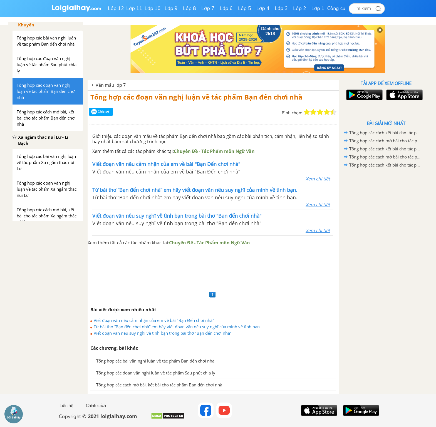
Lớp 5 (244, 8)
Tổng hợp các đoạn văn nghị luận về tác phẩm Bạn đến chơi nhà (196, 96)
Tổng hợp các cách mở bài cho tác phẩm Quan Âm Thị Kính (385, 140)
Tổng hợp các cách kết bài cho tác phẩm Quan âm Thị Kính (385, 132)
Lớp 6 (226, 8)
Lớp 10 (153, 8)
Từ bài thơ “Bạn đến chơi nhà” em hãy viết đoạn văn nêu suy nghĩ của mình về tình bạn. (177, 326)
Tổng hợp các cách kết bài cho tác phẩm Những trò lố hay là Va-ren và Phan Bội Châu (385, 165)
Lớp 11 (134, 8)
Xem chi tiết (318, 179)
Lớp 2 (299, 8)
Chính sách (96, 406)
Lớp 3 (281, 8)
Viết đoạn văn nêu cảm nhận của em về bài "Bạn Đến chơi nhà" (154, 320)
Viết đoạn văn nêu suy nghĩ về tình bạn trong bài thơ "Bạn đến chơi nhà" (163, 333)
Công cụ (336, 8)
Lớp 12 (116, 8)
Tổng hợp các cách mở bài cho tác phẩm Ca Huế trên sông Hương (385, 157)
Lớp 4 (262, 8)
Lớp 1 (317, 8)
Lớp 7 (207, 8)
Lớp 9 (171, 8)
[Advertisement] (213, 268)
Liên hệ (66, 406)
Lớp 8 (189, 8)
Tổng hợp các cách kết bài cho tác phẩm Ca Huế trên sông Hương (385, 149)
